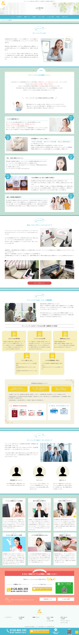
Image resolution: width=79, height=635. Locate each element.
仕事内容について (47, 599)
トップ (12, 16)
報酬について (27, 16)
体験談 (57, 16)
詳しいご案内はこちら (39, 283)
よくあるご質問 (50, 16)
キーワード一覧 (64, 622)
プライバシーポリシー (65, 620)
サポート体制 (41, 16)
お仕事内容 (19, 16)
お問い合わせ (65, 16)
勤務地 (34, 16)
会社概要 (63, 618)
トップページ (3, 20)
